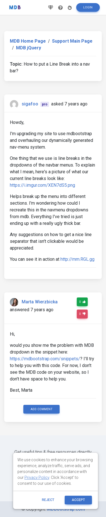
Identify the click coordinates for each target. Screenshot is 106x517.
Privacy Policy (36, 477)
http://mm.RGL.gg (77, 259)
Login (88, 7)
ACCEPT (78, 500)
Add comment (42, 409)
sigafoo (30, 104)
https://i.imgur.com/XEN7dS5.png (42, 185)
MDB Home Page (28, 41)
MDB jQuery (28, 47)
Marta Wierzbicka (40, 301)
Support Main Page (72, 41)
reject (48, 500)
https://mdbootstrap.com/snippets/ (45, 358)
